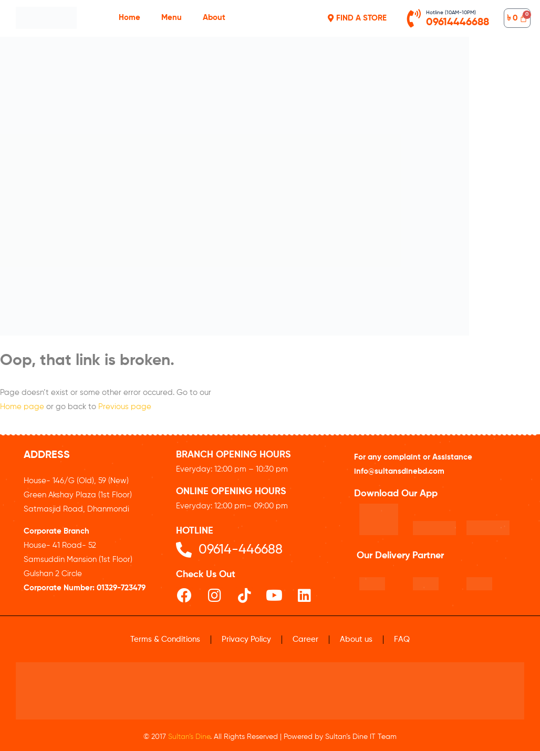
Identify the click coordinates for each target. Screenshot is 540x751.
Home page (22, 407)
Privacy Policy (246, 639)
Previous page (124, 407)
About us (356, 639)
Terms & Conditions (165, 639)
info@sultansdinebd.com (399, 471)
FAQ (402, 639)
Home (129, 18)
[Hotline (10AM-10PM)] (414, 18)
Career (305, 639)
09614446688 (457, 22)
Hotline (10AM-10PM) (451, 12)
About (214, 18)
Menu (171, 18)
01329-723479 (121, 588)
